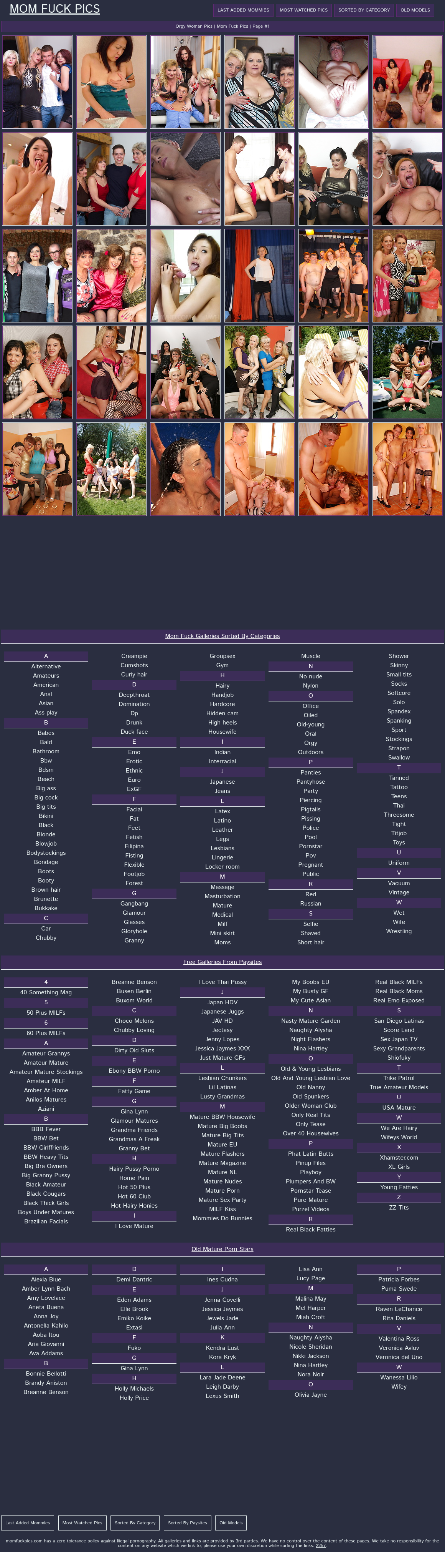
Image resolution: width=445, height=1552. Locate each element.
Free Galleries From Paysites (222, 962)
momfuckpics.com (24, 1541)
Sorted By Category (364, 10)
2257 (321, 1545)
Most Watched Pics (304, 10)
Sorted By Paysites (187, 1523)
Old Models (415, 10)
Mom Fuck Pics (55, 9)
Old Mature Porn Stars (222, 1249)
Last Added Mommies (243, 10)
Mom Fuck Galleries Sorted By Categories (222, 636)
